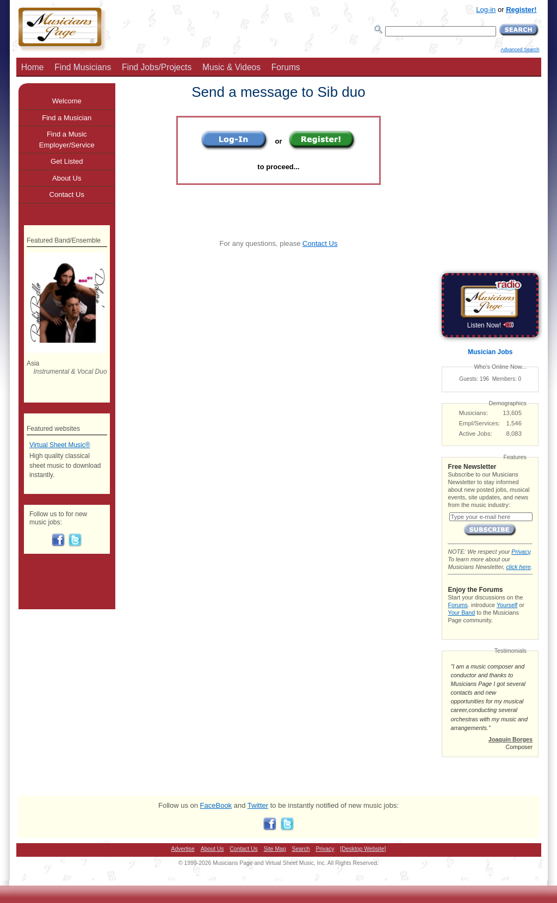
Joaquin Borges (510, 739)
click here (518, 567)
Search (301, 849)
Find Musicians (82, 67)
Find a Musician (66, 118)
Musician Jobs (490, 352)
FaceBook (216, 805)
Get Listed (67, 161)
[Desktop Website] (363, 849)
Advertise (183, 849)
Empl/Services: (479, 423)
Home (32, 67)
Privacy (520, 551)
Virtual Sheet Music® (59, 445)
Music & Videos (231, 67)
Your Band (461, 612)
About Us (66, 178)
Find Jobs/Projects (156, 67)
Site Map (275, 849)
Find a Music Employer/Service (67, 139)
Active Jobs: (475, 433)
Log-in (486, 9)
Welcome (67, 101)
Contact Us (319, 243)
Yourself (507, 605)
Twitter (257, 805)
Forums (285, 67)
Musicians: (473, 413)
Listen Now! (490, 325)
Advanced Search (519, 49)
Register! (521, 9)
